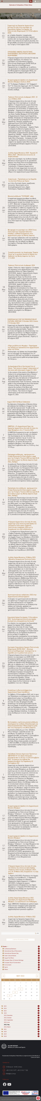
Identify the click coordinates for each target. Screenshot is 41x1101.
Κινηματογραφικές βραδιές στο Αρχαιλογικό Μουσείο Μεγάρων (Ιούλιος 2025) (22, 81)
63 (38, 946)
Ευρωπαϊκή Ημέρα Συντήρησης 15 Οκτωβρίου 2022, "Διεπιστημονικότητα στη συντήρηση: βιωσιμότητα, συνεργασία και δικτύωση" (23, 619)
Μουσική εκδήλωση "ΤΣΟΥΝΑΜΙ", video (21, 196)
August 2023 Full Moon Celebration (18, 402)
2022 (5, 1013)
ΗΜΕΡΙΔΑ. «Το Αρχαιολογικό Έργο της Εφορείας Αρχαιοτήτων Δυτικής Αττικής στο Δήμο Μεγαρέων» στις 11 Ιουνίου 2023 (23, 428)
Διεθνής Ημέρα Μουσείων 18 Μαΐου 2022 (21, 917)
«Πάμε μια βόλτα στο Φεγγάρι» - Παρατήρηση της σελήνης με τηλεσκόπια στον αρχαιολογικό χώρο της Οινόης (23, 347)
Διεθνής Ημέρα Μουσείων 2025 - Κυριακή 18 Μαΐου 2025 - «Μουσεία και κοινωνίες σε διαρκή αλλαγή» (22, 155)
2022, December (21, 1015)
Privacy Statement (27, 1098)
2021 (5, 1029)
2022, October (21, 1017)
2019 (5, 1034)
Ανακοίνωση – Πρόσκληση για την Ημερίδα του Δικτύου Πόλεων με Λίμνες (22, 180)
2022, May (21, 1024)
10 (38, 962)
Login (38, 1)
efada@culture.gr (11, 1073)
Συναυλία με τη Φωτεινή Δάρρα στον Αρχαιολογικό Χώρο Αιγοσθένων (20, 691)
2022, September (21, 1020)
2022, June (21, 1022)
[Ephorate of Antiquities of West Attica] (20, 5)
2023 (5, 1011)
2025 (5, 1006)
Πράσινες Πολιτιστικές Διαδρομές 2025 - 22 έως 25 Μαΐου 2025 (22, 98)
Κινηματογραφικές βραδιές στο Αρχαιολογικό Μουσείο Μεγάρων (23, 807)
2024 (5, 1008)
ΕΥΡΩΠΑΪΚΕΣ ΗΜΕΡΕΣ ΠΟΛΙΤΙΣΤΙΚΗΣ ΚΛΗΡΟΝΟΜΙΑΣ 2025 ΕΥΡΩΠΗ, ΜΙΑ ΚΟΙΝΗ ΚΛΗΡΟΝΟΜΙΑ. (22, 54)
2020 (5, 1031)
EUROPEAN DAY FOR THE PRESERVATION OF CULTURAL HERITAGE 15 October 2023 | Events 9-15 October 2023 (23, 321)
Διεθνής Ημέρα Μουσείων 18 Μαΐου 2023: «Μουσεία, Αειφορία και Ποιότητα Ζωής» (22, 558)
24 (38, 969)
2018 (5, 1036)
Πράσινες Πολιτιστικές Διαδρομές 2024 (21, 265)
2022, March (21, 1027)
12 (20, 989)
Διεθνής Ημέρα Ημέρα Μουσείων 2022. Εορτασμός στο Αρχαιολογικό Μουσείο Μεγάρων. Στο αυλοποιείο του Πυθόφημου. (22, 900)
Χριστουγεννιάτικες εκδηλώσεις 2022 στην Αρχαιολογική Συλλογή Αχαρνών (22, 596)
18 (15, 992)
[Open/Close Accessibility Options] (38, 1098)
